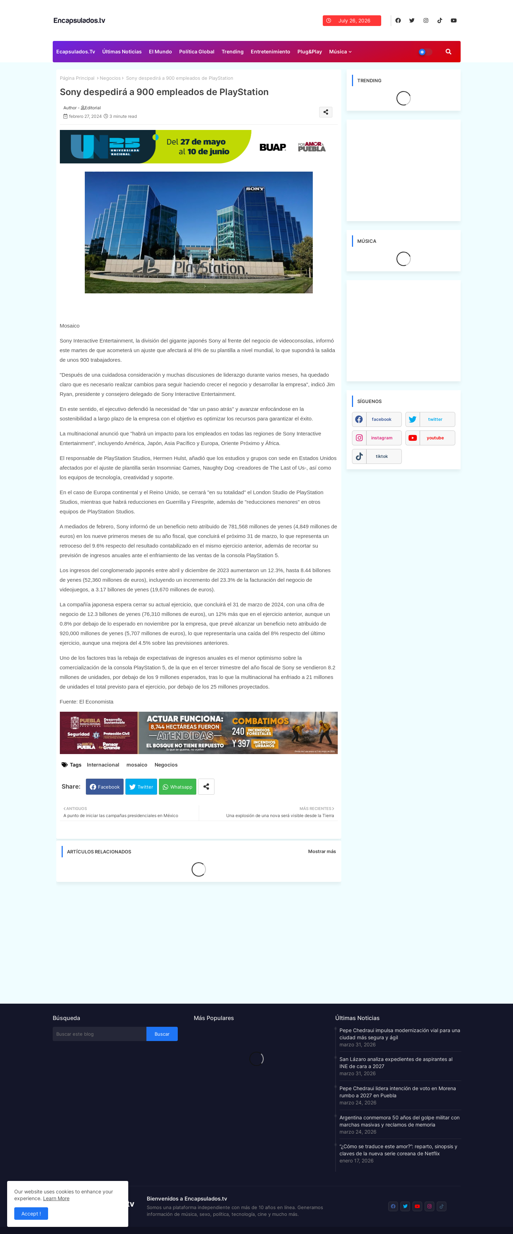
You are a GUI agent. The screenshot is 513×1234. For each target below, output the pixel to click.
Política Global (196, 51)
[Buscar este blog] (100, 1034)
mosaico (136, 765)
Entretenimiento (270, 51)
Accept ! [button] (31, 1214)
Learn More (56, 1198)
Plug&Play (309, 51)
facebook (382, 419)
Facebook (109, 787)
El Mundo (160, 51)
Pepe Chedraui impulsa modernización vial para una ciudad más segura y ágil (400, 1033)
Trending (233, 51)
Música (338, 51)
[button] (448, 52)
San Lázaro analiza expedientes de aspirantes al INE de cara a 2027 (396, 1062)
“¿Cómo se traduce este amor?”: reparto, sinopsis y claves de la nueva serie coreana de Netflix (398, 1149)
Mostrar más (322, 851)
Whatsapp (181, 787)
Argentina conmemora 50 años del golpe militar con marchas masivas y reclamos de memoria (400, 1121)
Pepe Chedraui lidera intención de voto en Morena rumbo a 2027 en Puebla (398, 1091)
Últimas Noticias (122, 51)
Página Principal (77, 78)
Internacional (103, 765)
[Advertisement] (202, 940)
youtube (435, 437)
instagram (382, 437)
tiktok (382, 456)
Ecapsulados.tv (75, 51)
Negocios (110, 78)
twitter (435, 419)
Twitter (145, 787)
